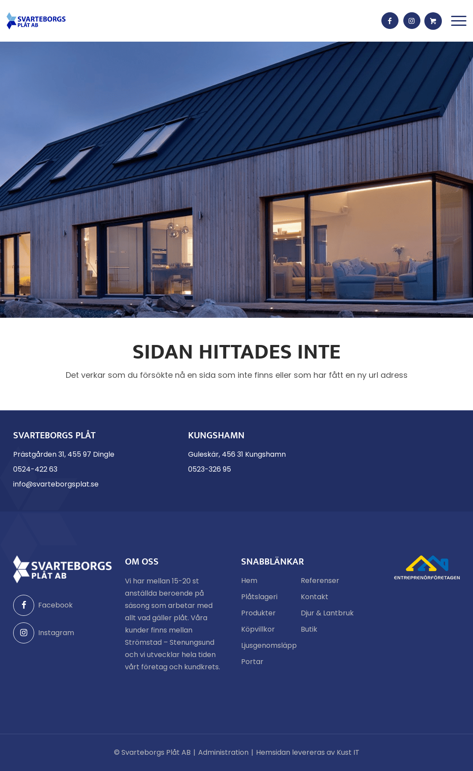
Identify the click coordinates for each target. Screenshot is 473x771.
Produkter (258, 613)
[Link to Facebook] (390, 21)
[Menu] (458, 20)
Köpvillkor (258, 629)
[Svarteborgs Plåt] (36, 21)
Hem (249, 581)
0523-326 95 (209, 469)
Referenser (320, 581)
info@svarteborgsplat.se (56, 484)
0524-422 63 (35, 469)
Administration (223, 752)
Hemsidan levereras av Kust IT (307, 752)
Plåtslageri (259, 597)
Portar (252, 662)
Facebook (43, 605)
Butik (309, 629)
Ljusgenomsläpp (267, 645)
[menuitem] (458, 20)
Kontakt (314, 597)
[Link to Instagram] (412, 21)
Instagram (43, 632)
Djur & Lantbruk (327, 613)
